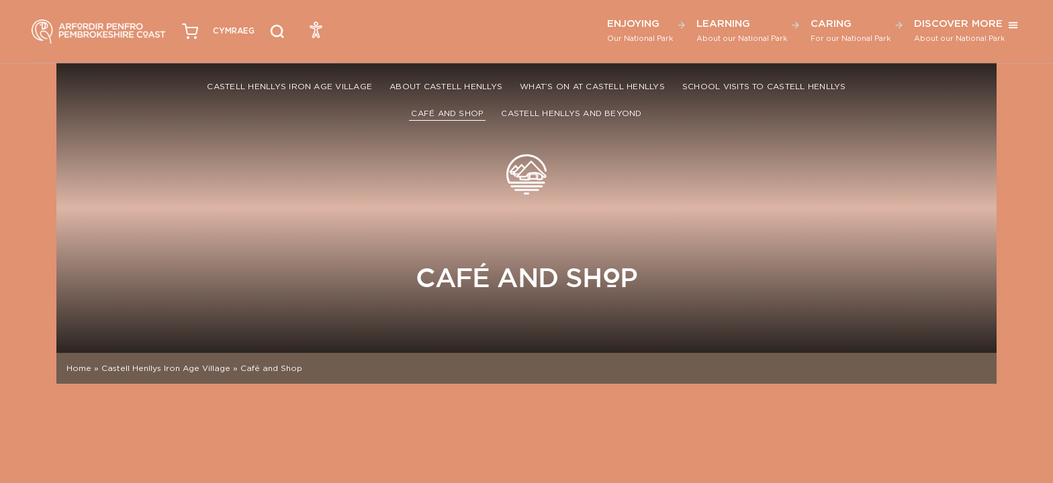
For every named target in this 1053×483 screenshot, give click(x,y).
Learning (741, 29)
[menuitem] (234, 31)
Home (78, 368)
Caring (850, 29)
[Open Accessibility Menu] (316, 29)
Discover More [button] (959, 29)
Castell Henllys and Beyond (571, 113)
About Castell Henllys (446, 86)
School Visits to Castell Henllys (764, 86)
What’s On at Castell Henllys (592, 86)
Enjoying (640, 29)
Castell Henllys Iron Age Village (289, 86)
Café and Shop (447, 113)
